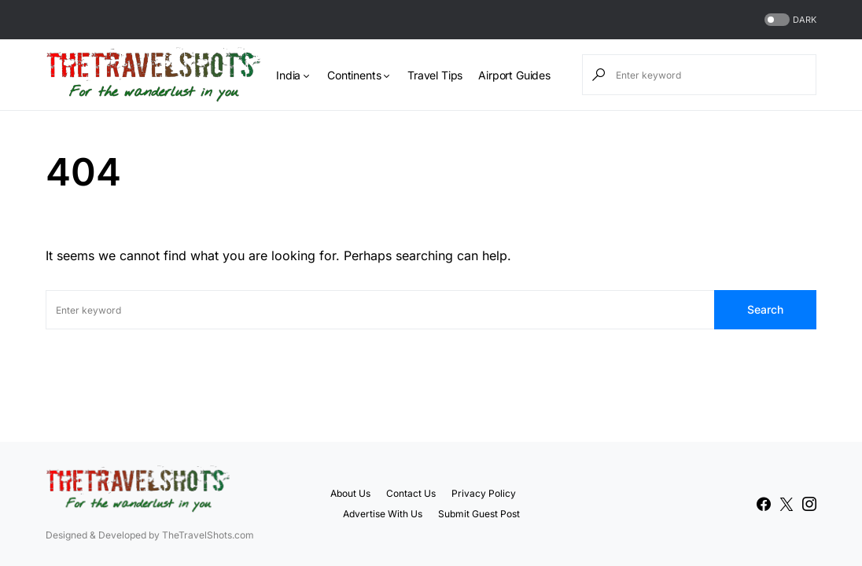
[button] (788, 20)
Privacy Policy (483, 493)
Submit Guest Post (479, 514)
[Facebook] (764, 504)
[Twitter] (786, 504)
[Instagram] (809, 504)
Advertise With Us (382, 514)
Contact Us (411, 493)
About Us (350, 493)
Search (765, 309)
